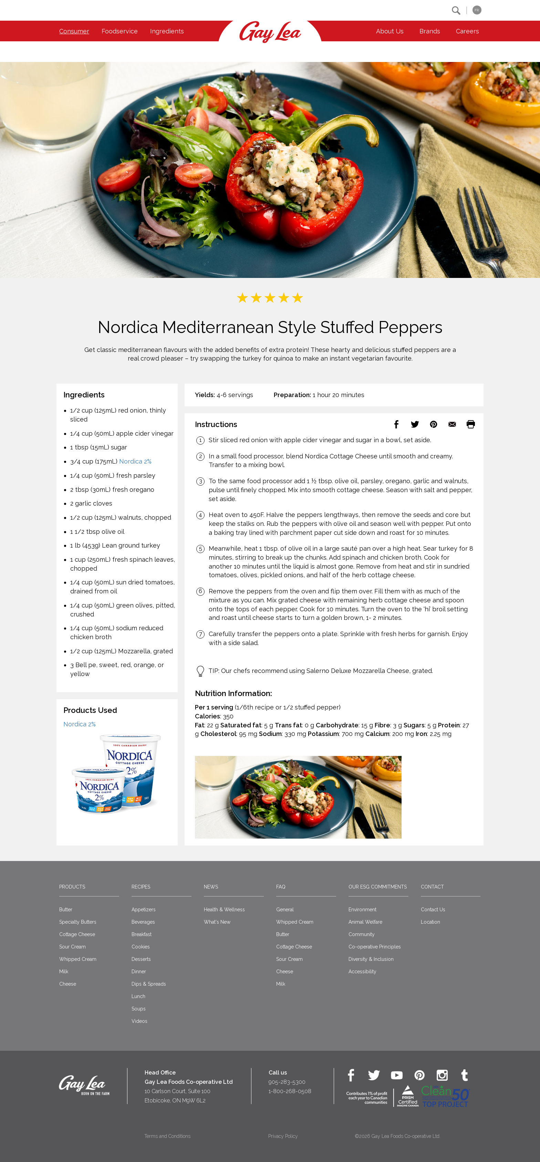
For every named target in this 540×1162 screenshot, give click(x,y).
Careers (467, 31)
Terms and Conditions (167, 1136)
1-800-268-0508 (290, 1091)
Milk (63, 971)
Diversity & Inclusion (371, 959)
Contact (432, 887)
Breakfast (142, 934)
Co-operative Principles (375, 947)
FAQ (280, 887)
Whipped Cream (77, 959)
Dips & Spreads (149, 984)
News (211, 887)
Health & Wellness (224, 909)
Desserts (141, 959)
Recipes (141, 887)
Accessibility (362, 971)
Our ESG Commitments (378, 887)
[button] (456, 10)
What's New (217, 922)
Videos (139, 1021)
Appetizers (144, 909)
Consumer (74, 31)
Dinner (139, 971)
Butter (65, 909)
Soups (139, 1008)
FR (477, 10)
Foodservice (120, 31)
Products (72, 887)
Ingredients (167, 31)
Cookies (141, 947)
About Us (390, 31)
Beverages (143, 922)
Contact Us (433, 909)
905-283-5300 (287, 1082)
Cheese (67, 984)
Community (362, 934)
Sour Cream (72, 947)
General (285, 909)
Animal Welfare (365, 922)
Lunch (138, 996)
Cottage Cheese (77, 934)
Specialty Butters (77, 922)
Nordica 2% (135, 461)
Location (430, 922)
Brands (429, 31)
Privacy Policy (283, 1136)
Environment (362, 909)
